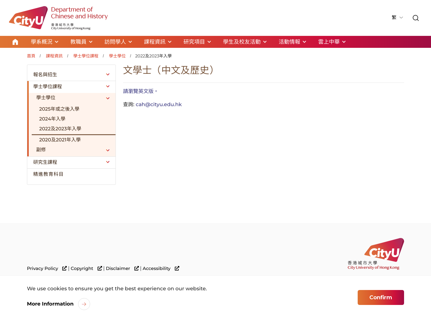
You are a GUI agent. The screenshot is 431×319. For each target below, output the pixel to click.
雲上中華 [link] (329, 42)
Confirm (380, 298)
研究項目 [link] (194, 42)
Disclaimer (122, 268)
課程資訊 (54, 56)
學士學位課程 (85, 56)
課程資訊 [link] (155, 42)
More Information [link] (50, 305)
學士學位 (117, 56)
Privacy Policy (47, 268)
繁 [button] (395, 18)
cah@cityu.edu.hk (159, 105)
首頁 (31, 56)
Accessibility (161, 268)
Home (15, 42)
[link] (416, 18)
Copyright (86, 268)
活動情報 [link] (289, 42)
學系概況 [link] (41, 42)
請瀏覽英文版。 (141, 91)
